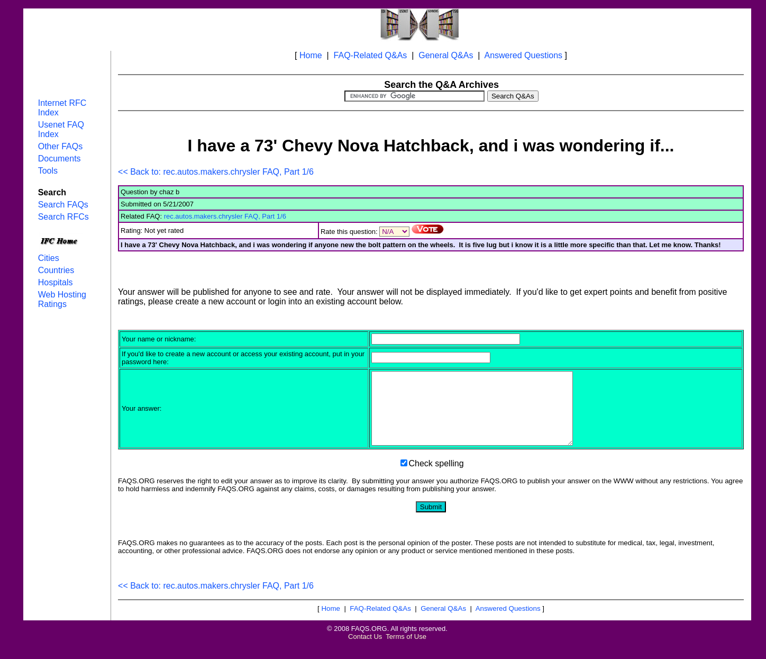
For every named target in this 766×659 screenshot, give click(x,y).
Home (310, 55)
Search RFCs (63, 216)
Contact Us (365, 651)
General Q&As (445, 55)
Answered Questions (523, 55)
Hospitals (55, 282)
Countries (56, 270)
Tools (48, 170)
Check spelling (436, 477)
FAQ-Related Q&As (370, 55)
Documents (59, 158)
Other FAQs (60, 146)
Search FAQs (63, 204)
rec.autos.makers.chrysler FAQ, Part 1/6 (225, 216)
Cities (48, 258)
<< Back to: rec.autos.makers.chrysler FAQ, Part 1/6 (216, 171)
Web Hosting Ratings (62, 299)
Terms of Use (406, 651)
